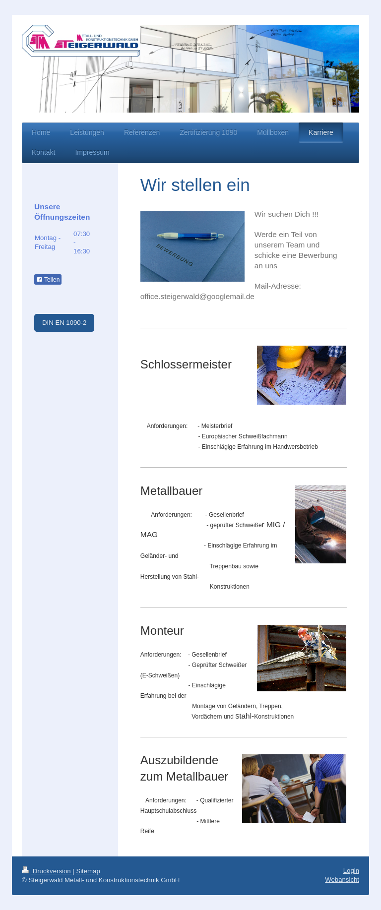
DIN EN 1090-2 (64, 322)
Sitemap (88, 871)
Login (351, 870)
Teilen (48, 279)
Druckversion (47, 871)
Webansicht (342, 879)
